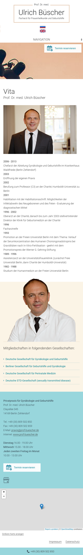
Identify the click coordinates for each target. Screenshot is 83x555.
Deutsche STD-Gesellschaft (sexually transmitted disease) (38, 380)
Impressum (55, 541)
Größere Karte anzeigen (13, 534)
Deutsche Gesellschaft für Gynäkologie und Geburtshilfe (37, 359)
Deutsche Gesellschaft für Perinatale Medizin (31, 373)
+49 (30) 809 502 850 (42, 551)
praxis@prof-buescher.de (25, 430)
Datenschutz (73, 541)
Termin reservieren (65, 48)
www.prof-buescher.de (25, 434)
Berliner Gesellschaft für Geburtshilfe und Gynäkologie (36, 366)
